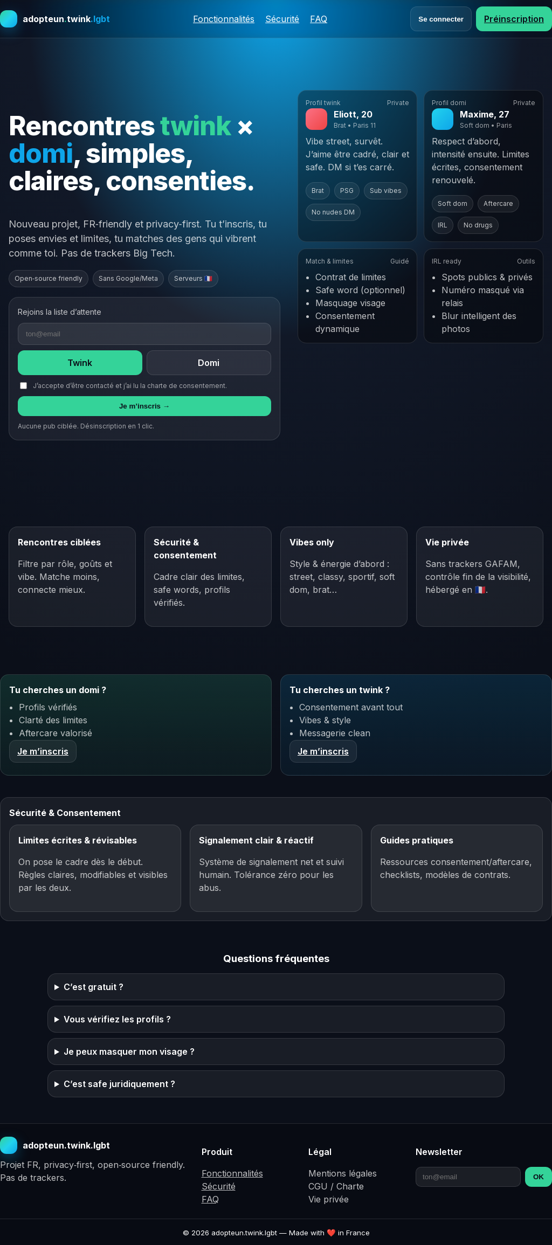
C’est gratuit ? (93, 986)
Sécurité (282, 18)
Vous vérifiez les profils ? (117, 1019)
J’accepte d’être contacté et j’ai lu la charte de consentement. (123, 386)
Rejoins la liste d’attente (59, 311)
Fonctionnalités (223, 18)
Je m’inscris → (144, 406)
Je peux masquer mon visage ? (129, 1051)
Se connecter (441, 19)
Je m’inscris (42, 751)
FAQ (318, 18)
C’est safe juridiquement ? (119, 1083)
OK (538, 1177)
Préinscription (514, 18)
